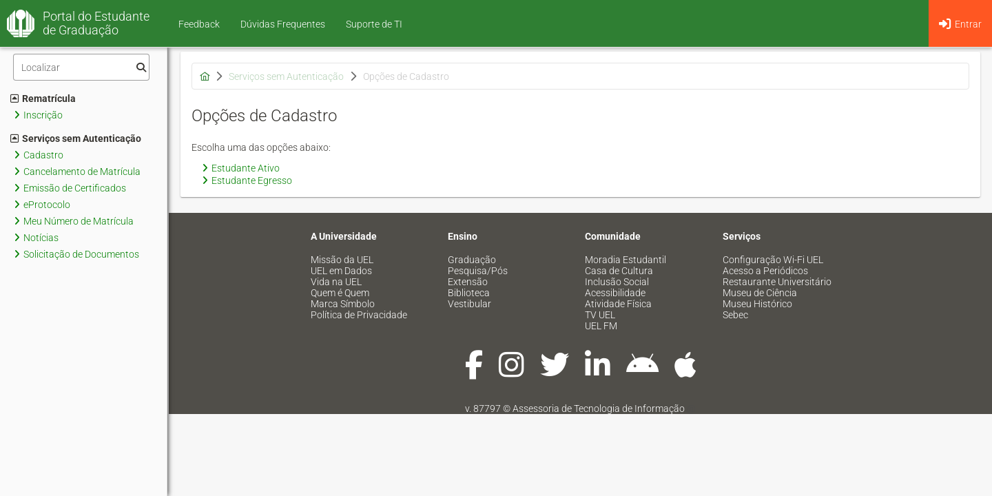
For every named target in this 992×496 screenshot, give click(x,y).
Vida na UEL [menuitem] (336, 281)
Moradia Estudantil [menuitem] (625, 259)
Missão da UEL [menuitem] (342, 259)
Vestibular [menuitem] (469, 303)
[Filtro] (81, 67)
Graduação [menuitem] (472, 259)
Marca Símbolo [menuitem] (343, 303)
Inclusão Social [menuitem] (617, 281)
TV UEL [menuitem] (600, 314)
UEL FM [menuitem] (601, 325)
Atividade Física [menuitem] (618, 303)
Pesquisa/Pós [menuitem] (478, 270)
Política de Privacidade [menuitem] (359, 314)
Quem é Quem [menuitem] (340, 292)
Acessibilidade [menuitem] (615, 292)
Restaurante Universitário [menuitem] (777, 281)
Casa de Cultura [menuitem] (619, 270)
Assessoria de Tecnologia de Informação (599, 408)
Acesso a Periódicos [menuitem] (765, 270)
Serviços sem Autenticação (75, 138)
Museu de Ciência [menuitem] (760, 292)
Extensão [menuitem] (468, 281)
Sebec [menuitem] (735, 314)
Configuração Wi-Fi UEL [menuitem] (773, 259)
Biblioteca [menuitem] (469, 292)
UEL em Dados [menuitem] (341, 270)
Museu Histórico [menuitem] (757, 303)
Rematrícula (43, 98)
